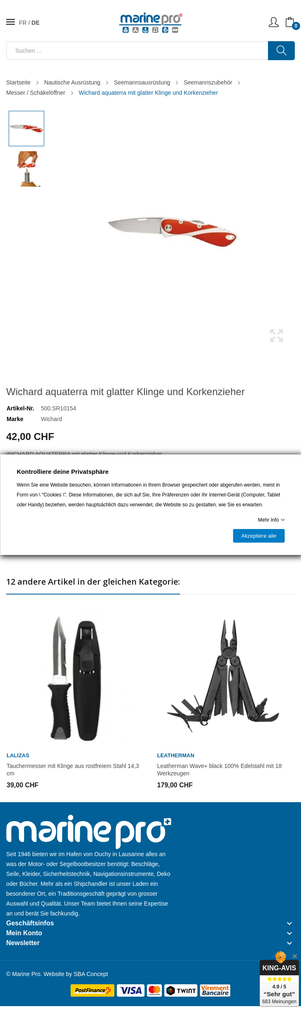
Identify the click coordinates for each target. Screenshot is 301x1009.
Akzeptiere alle (258, 536)
